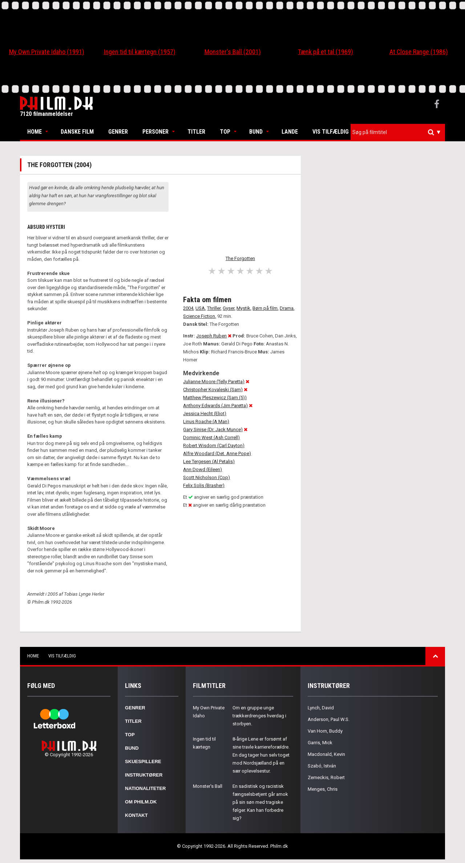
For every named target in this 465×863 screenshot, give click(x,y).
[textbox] (399, 132)
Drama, (287, 308)
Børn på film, (265, 308)
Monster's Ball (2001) (233, 52)
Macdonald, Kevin (326, 754)
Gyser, (229, 308)
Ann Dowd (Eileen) (202, 469)
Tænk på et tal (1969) (325, 52)
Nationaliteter (145, 788)
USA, (200, 308)
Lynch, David (321, 707)
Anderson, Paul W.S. (328, 719)
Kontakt (136, 815)
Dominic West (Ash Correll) (211, 437)
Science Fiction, (199, 316)
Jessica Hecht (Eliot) (204, 413)
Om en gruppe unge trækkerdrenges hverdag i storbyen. (259, 715)
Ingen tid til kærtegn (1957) (139, 52)
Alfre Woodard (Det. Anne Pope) (217, 453)
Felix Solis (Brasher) (204, 485)
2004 (188, 308)
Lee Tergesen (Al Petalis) (209, 461)
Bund (256, 131)
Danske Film (77, 131)
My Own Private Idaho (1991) (46, 52)
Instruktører (143, 775)
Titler (196, 131)
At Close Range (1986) (418, 52)
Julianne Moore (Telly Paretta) (213, 381)
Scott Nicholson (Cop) (206, 477)
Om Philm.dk (141, 802)
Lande (290, 131)
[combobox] (398, 132)
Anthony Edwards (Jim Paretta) (215, 405)
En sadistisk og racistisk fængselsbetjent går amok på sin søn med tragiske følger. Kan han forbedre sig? (260, 802)
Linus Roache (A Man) (206, 421)
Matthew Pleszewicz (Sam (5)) (215, 397)
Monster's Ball (207, 786)
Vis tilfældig (330, 131)
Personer (155, 131)
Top (225, 131)
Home (34, 131)
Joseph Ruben (211, 336)
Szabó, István (322, 766)
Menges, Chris (322, 789)
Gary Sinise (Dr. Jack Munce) (213, 429)
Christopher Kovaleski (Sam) (213, 389)
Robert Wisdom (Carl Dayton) (213, 445)
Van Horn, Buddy (325, 731)
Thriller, (214, 308)
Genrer (118, 131)
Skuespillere (143, 761)
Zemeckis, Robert (326, 777)
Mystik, (243, 308)
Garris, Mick (320, 742)
